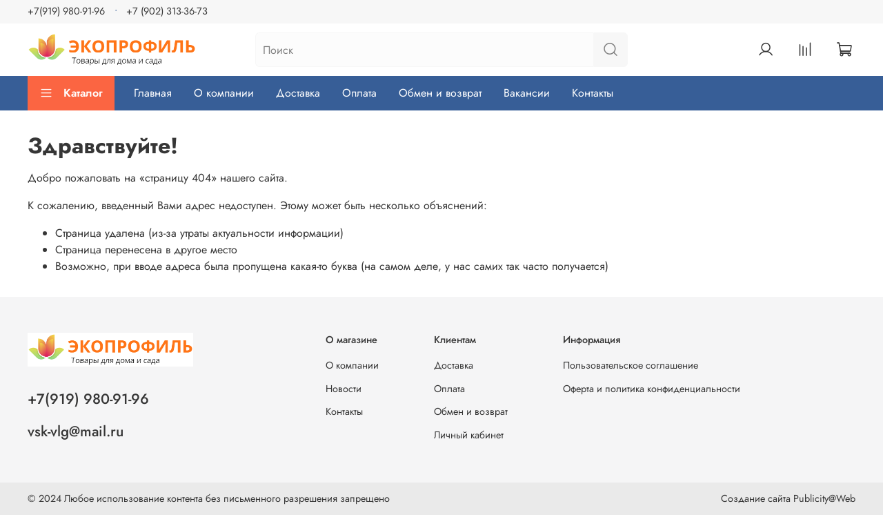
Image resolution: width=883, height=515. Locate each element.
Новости (343, 389)
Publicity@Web (824, 498)
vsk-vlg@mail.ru (75, 431)
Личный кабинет (469, 435)
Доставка (298, 93)
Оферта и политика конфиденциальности (651, 389)
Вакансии (527, 93)
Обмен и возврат (440, 93)
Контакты (592, 93)
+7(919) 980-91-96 (66, 11)
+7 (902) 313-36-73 (167, 11)
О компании (224, 93)
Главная (153, 93)
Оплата (359, 93)
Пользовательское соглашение (630, 365)
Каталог (71, 93)
